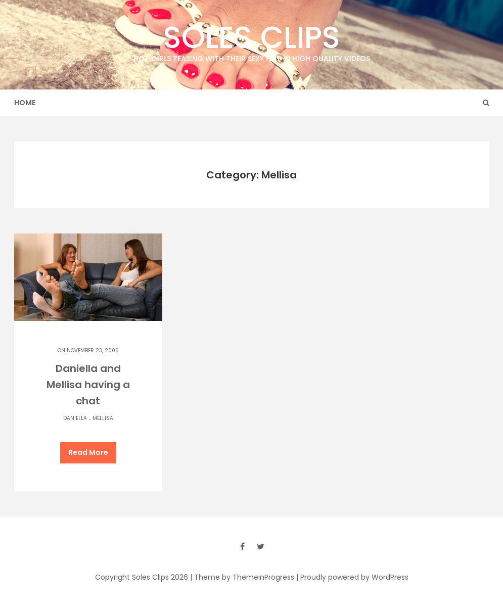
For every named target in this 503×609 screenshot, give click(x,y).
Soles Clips (251, 40)
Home (24, 103)
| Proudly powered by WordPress (352, 577)
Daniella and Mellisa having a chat (88, 384)
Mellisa (103, 418)
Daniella (75, 418)
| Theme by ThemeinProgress (242, 577)
